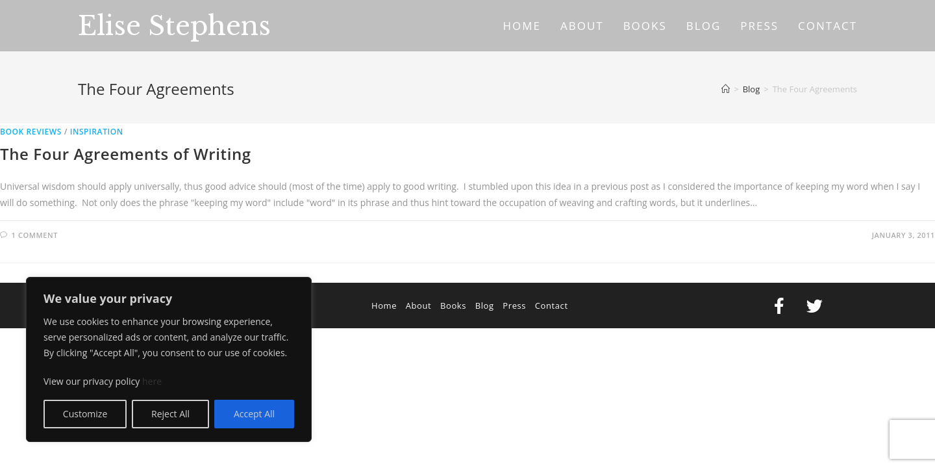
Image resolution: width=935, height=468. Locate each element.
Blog (484, 305)
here (152, 381)
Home (384, 305)
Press (514, 305)
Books (453, 305)
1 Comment (35, 235)
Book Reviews (31, 131)
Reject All (170, 414)
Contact (551, 305)
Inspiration (96, 131)
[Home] (725, 89)
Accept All (254, 414)
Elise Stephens (174, 26)
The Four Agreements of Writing (125, 153)
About (419, 305)
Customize (85, 414)
